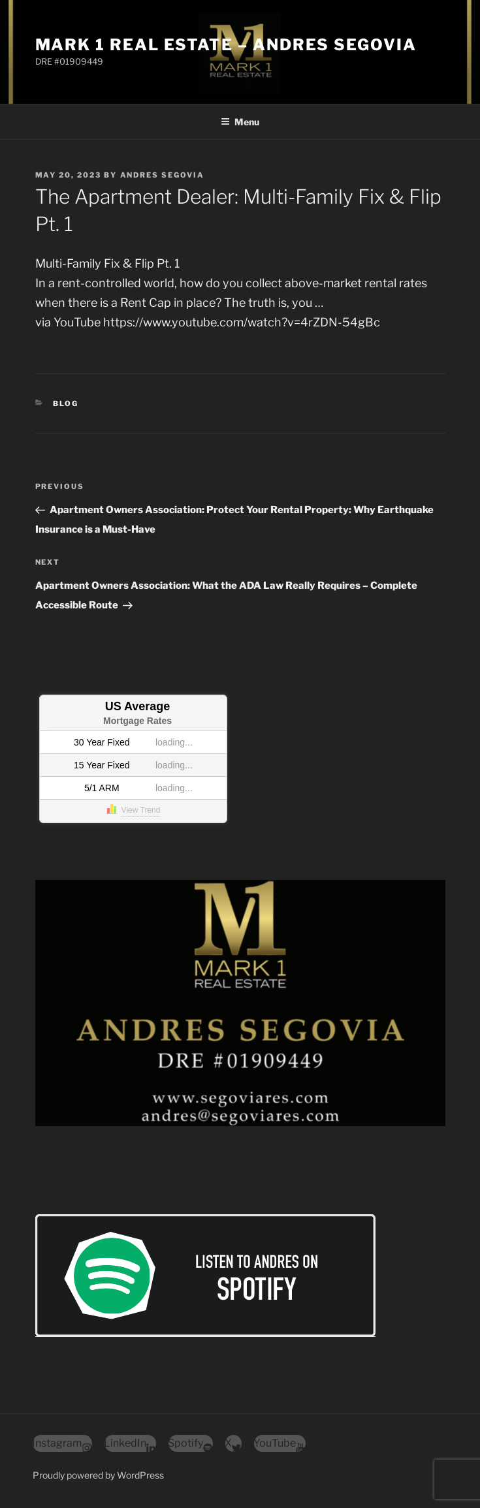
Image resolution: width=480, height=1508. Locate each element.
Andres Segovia (162, 175)
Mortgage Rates (137, 720)
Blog (65, 403)
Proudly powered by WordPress (98, 1475)
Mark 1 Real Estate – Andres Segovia (226, 44)
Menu (240, 121)
